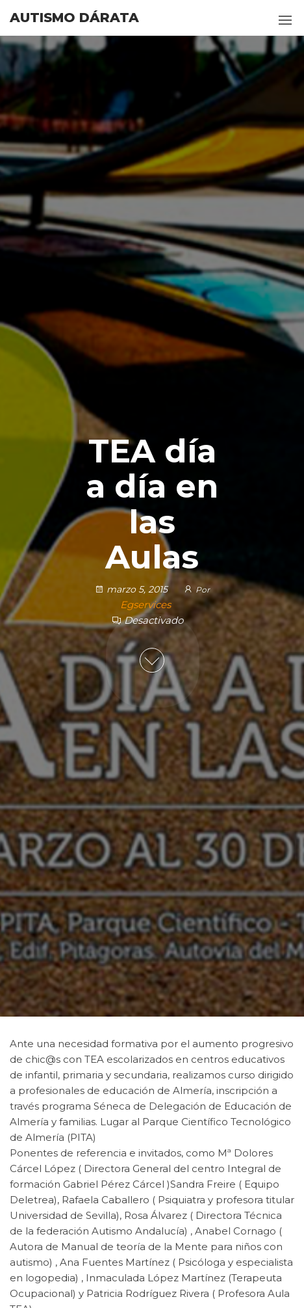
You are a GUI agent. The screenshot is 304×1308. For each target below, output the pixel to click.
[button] (285, 20)
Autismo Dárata (74, 17)
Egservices (145, 604)
